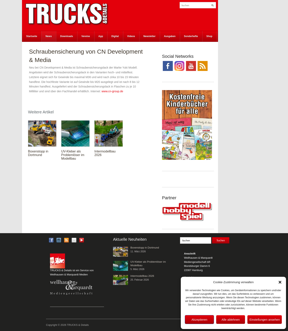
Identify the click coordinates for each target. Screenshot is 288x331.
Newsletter (149, 36)
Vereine (85, 36)
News (49, 36)
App (100, 36)
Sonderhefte (191, 36)
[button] (280, 282)
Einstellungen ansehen (264, 319)
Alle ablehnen (231, 319)
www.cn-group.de (112, 91)
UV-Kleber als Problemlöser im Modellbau (72, 155)
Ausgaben (170, 36)
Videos (131, 36)
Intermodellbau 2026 (142, 275)
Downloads (66, 36)
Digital (115, 36)
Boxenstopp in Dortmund (38, 153)
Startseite (31, 36)
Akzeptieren (199, 319)
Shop (209, 36)
